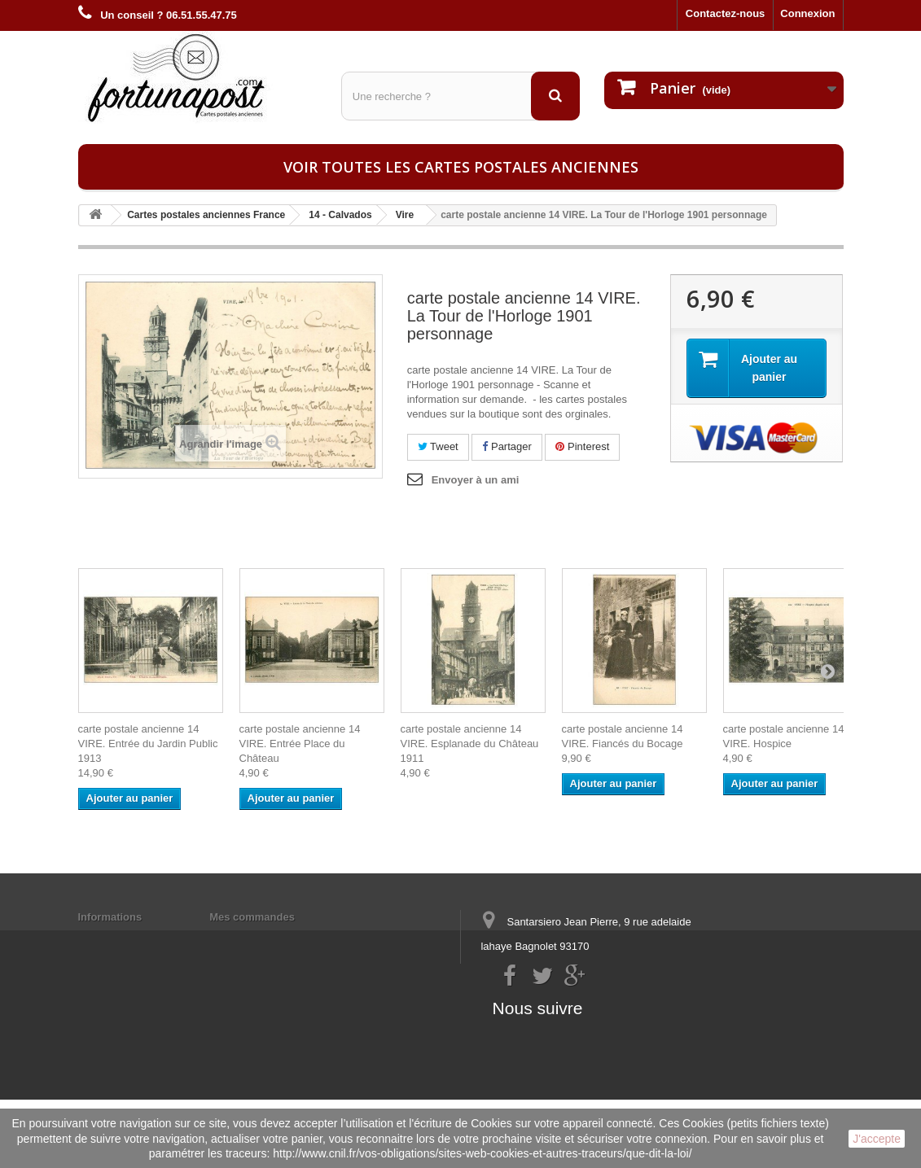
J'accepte (877, 1138)
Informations (110, 917)
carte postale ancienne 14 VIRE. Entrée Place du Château (300, 743)
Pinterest (582, 446)
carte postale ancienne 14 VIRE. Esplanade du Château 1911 (470, 743)
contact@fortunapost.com (606, 1006)
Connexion (807, 13)
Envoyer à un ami (476, 480)
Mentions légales (121, 938)
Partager (506, 446)
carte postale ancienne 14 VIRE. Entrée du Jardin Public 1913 (148, 743)
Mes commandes (252, 917)
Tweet (438, 446)
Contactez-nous (725, 13)
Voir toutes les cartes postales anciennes (460, 167)
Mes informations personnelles (287, 938)
